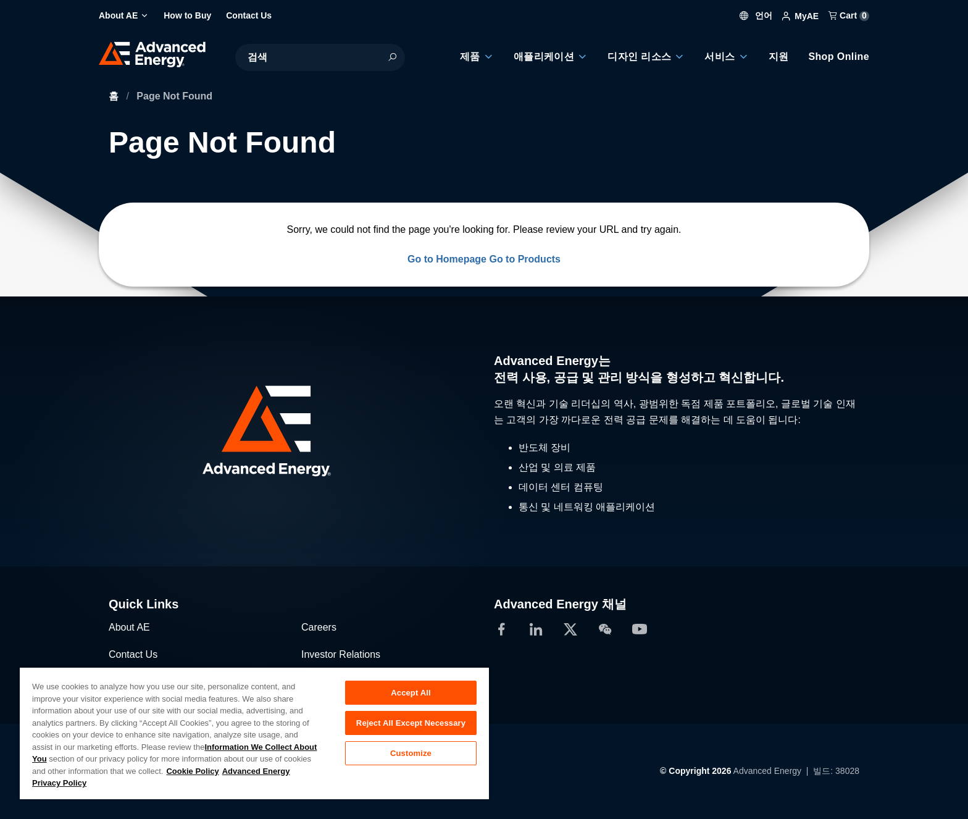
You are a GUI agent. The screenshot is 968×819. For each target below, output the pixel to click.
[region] (254, 732)
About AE (129, 627)
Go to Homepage (446, 259)
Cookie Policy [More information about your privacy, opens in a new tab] (192, 771)
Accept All (410, 692)
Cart (848, 15)
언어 (756, 15)
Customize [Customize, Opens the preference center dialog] (411, 753)
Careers (318, 627)
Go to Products (525, 259)
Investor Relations (340, 654)
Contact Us (133, 654)
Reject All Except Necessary (410, 723)
